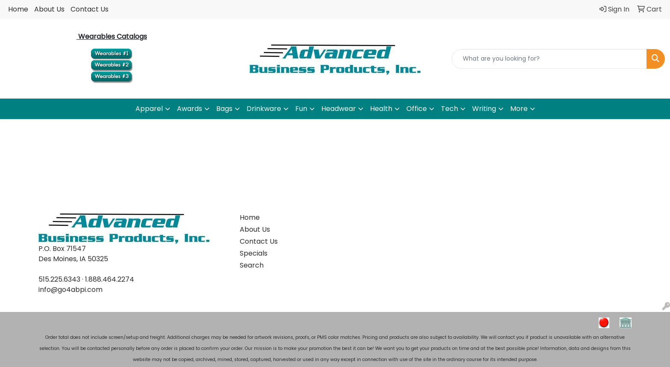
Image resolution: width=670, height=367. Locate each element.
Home (18, 9)
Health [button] (381, 109)
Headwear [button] (338, 109)
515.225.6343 (59, 279)
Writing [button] (484, 109)
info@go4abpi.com (70, 289)
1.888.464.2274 (109, 279)
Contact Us (90, 9)
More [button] (519, 109)
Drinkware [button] (264, 109)
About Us (49, 9)
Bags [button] (224, 109)
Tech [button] (449, 109)
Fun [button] (301, 109)
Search (252, 265)
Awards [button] (189, 109)
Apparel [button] (149, 109)
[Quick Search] (549, 59)
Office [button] (416, 109)
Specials (253, 253)
